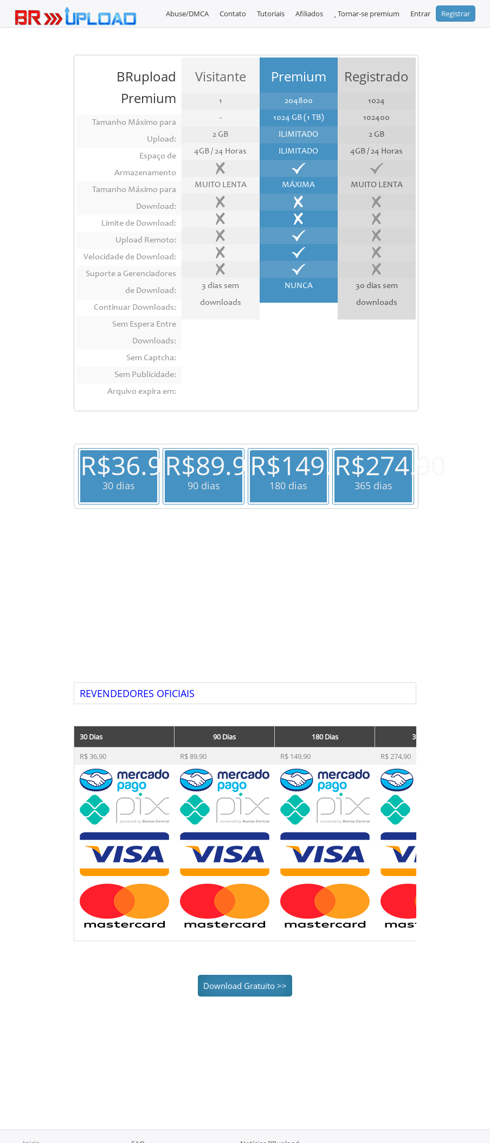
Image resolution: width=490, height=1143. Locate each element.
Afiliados (309, 13)
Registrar (455, 13)
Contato (233, 13)
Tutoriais (271, 13)
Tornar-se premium (366, 13)
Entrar (420, 13)
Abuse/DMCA (187, 13)
